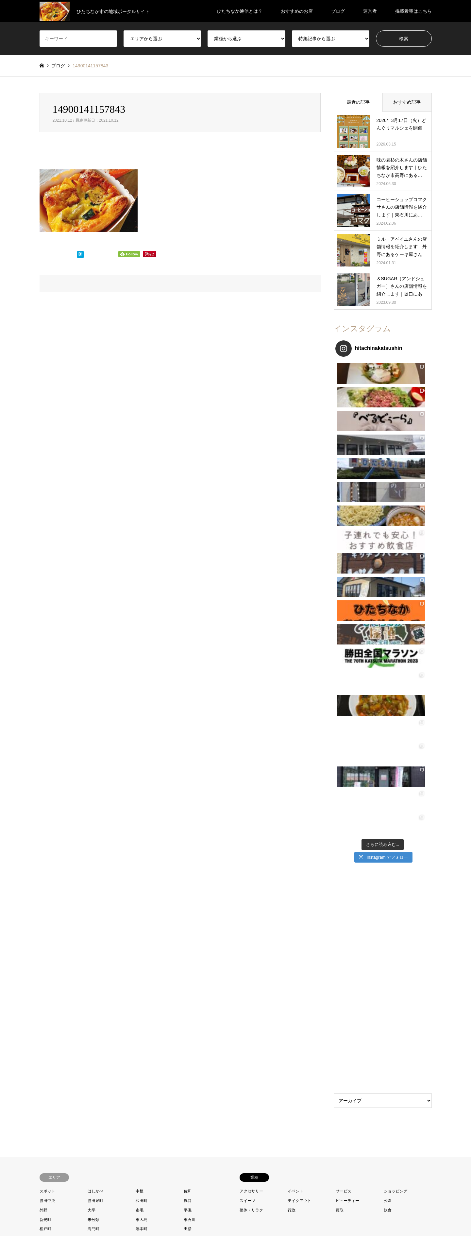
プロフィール (197, 1217)
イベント (295, 835)
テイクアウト (299, 845)
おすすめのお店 (297, 11)
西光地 (141, 883)
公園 (388, 845)
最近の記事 (358, 102)
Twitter (42, 1124)
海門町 (93, 873)
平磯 (188, 854)
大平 (91, 854)
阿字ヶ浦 (95, 892)
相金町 (45, 883)
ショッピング (395, 835)
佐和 (188, 835)
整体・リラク (251, 854)
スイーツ (247, 845)
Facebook (50, 1124)
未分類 (93, 864)
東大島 (141, 864)
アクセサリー (251, 835)
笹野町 (93, 883)
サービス (343, 835)
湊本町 (141, 873)
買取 (340, 854)
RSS (67, 1124)
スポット (47, 835)
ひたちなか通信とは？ (239, 11)
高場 (188, 892)
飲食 (388, 854)
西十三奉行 (193, 883)
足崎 (43, 892)
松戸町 (45, 873)
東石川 (189, 864)
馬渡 (139, 892)
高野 (43, 901)
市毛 (139, 854)
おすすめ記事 (407, 102)
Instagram (58, 1124)
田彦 (188, 873)
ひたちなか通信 (380, 1124)
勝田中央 (47, 845)
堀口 (188, 845)
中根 (139, 835)
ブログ (338, 11)
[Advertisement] (383, 624)
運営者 (370, 11)
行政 (291, 854)
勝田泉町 (95, 845)
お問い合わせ (226, 1217)
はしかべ (95, 835)
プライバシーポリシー (262, 1217)
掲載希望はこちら (413, 11)
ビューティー (347, 845)
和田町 (141, 845)
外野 (43, 854)
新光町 (45, 864)
